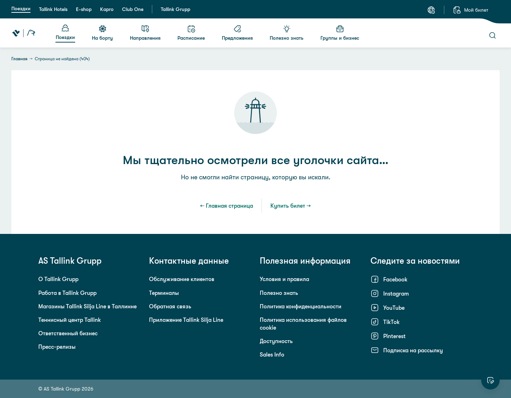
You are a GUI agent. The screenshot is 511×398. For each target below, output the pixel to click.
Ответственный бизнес (68, 333)
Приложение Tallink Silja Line (186, 320)
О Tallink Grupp (58, 279)
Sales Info (272, 354)
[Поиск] (492, 35)
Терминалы (164, 293)
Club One (132, 9)
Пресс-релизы (57, 346)
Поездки (21, 8)
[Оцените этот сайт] (490, 380)
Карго (107, 9)
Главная (19, 59)
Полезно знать (279, 293)
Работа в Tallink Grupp (67, 293)
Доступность (276, 341)
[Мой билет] (470, 10)
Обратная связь (170, 306)
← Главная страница (226, 205)
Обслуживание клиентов (181, 279)
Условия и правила (284, 279)
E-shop (84, 9)
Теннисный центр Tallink (69, 320)
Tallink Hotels (53, 9)
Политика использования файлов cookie (303, 323)
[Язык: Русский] (431, 10)
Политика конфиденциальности (300, 306)
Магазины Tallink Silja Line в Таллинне (87, 306)
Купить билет (287, 205)
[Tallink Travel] (23, 33)
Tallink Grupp (175, 9)
